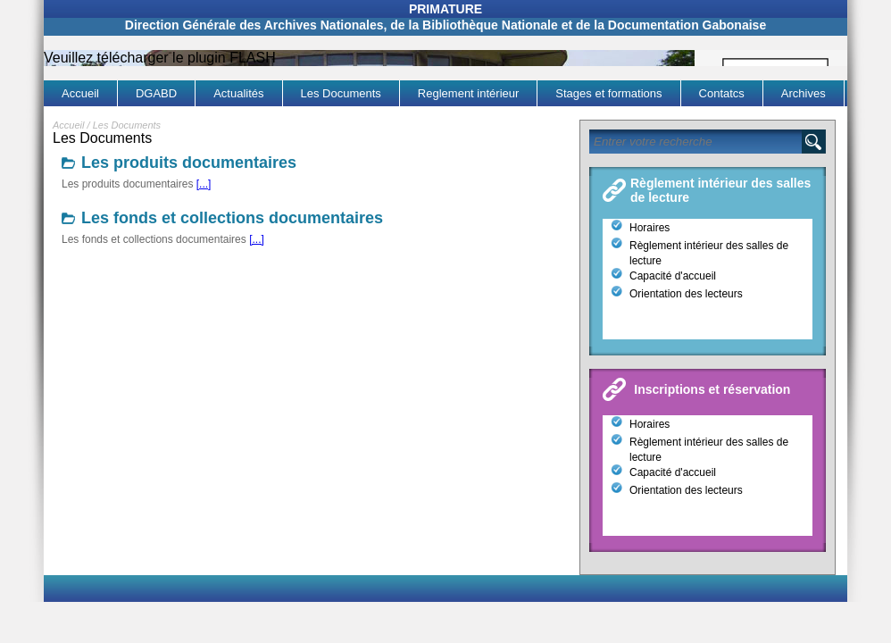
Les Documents (127, 125)
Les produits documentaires (188, 162)
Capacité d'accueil (672, 276)
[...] (204, 184)
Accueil (68, 125)
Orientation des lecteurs (686, 294)
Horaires (649, 227)
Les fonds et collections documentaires (232, 218)
